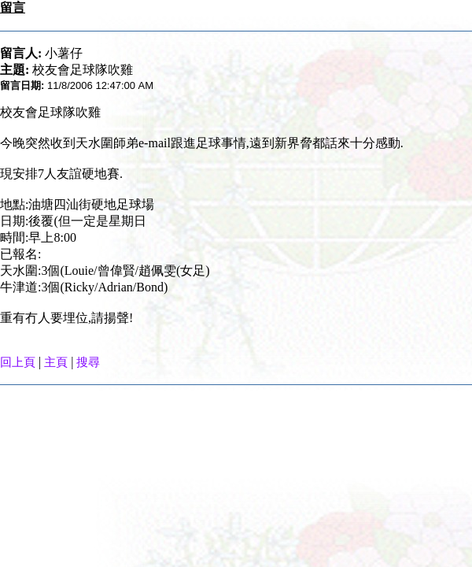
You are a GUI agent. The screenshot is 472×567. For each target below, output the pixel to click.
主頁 (56, 362)
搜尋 (88, 362)
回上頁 (17, 362)
